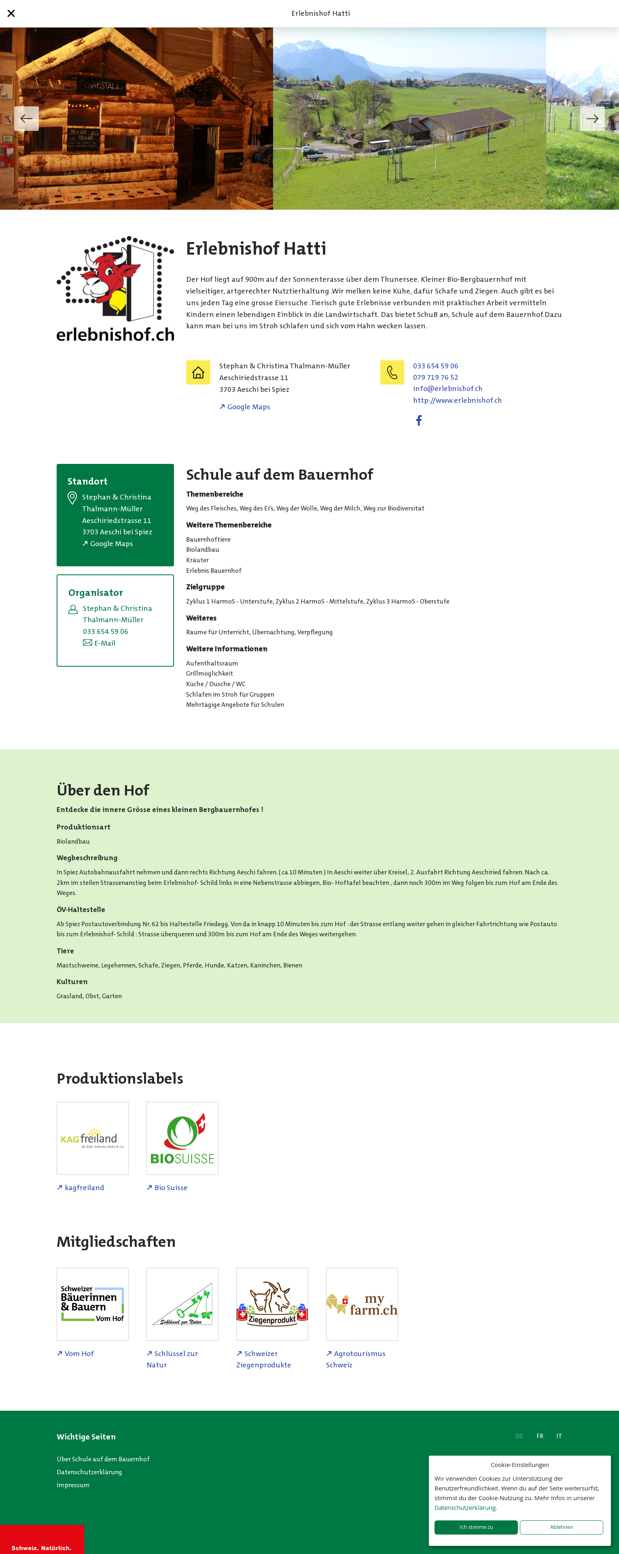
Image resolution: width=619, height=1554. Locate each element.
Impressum (73, 1485)
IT (559, 1436)
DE (519, 1436)
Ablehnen (561, 1527)
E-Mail (104, 643)
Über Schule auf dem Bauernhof (103, 1459)
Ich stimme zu (476, 1527)
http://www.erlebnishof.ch (457, 400)
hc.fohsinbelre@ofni (448, 388)
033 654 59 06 (435, 366)
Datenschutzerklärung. (466, 1507)
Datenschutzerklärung (89, 1472)
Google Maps (248, 407)
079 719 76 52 (435, 377)
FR (539, 1436)
